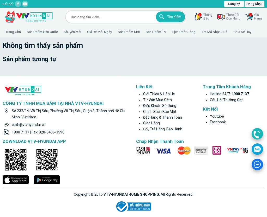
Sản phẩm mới (129, 32)
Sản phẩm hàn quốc (42, 32)
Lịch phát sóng (184, 32)
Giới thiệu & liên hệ (159, 94)
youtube (217, 116)
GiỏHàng (255, 16)
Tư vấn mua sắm (157, 100)
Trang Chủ (13, 32)
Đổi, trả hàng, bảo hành (162, 129)
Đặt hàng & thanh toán (162, 117)
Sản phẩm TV (156, 32)
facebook (218, 122)
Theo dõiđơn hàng (233, 16)
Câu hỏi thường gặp (227, 100)
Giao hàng (151, 123)
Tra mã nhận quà (214, 32)
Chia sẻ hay (242, 32)
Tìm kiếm (169, 17)
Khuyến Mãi (72, 32)
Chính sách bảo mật (159, 112)
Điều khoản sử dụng (159, 106)
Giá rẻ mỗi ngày (99, 32)
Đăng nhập (254, 4)
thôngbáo (205, 16)
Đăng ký (234, 4)
